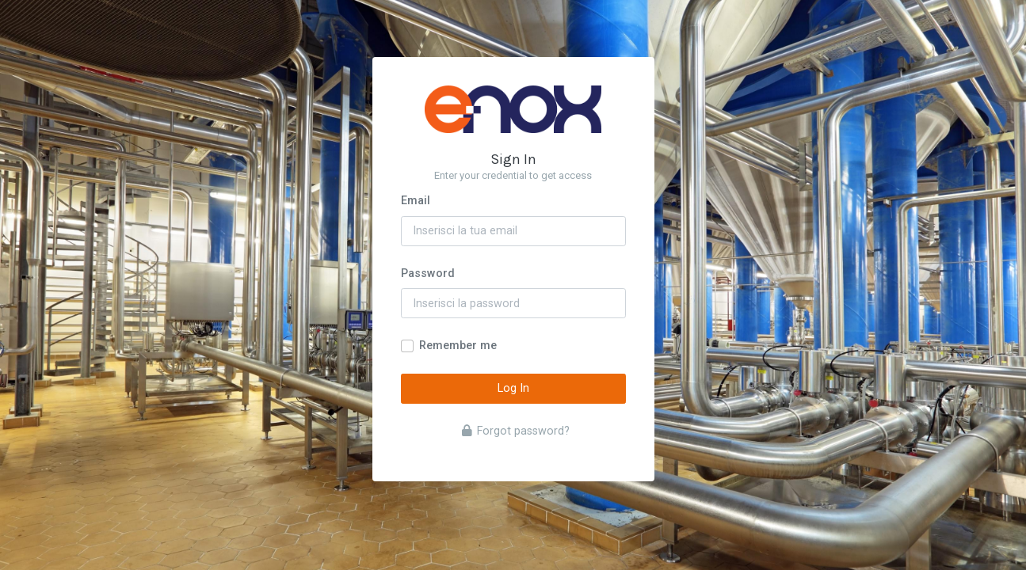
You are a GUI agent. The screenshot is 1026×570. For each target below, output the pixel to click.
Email (415, 200)
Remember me (458, 345)
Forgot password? (516, 431)
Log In (513, 388)
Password (428, 273)
